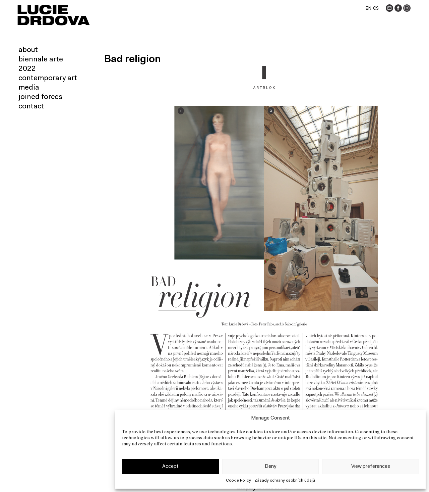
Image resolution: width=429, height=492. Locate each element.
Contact (31, 106)
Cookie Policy (238, 481)
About (28, 50)
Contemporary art (47, 78)
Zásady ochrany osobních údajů (284, 481)
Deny (270, 466)
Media (28, 88)
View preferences (370, 466)
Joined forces (40, 97)
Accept (170, 466)
